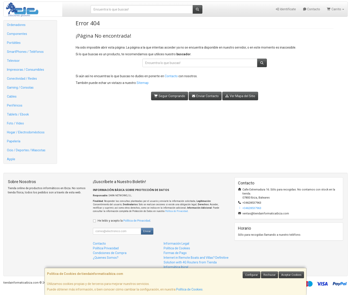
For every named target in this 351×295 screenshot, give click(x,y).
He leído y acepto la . (124, 220)
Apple (11, 159)
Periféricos (14, 105)
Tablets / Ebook (18, 114)
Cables (12, 96)
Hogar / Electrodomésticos (26, 132)
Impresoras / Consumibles (25, 69)
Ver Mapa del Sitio (240, 96)
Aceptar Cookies (291, 274)
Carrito (335, 9)
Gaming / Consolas (20, 87)
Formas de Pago (175, 253)
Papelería (13, 141)
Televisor (13, 60)
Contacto (311, 9)
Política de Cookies (189, 289)
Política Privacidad (106, 248)
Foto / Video (15, 123)
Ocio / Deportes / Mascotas (26, 150)
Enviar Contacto (205, 96)
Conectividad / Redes (22, 78)
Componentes (17, 34)
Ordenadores (16, 25)
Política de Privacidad (176, 211)
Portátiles (14, 43)
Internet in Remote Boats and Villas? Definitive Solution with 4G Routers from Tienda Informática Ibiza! (196, 262)
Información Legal (176, 243)
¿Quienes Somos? (105, 257)
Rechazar (269, 274)
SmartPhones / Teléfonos (25, 51)
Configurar (251, 274)
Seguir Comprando (169, 96)
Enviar (147, 231)
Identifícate (285, 9)
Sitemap (143, 83)
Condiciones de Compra (109, 253)
